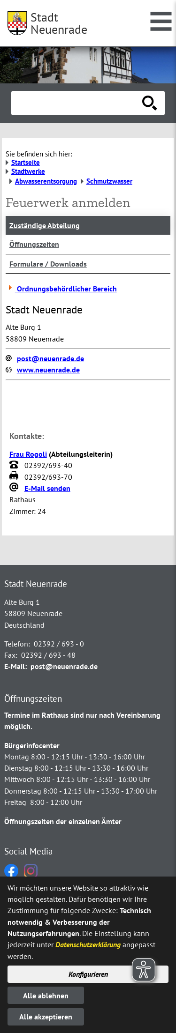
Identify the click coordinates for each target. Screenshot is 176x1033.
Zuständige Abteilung (44, 225)
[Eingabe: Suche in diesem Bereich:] (77, 103)
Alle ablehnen (46, 995)
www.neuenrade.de (48, 369)
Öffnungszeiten (34, 244)
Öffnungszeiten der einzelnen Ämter (63, 821)
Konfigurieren (88, 974)
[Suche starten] (149, 103)
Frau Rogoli (28, 454)
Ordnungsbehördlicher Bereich (61, 288)
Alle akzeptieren (45, 1016)
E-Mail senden (47, 488)
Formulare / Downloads (48, 263)
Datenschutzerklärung (88, 944)
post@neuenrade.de (50, 358)
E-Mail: (15, 666)
